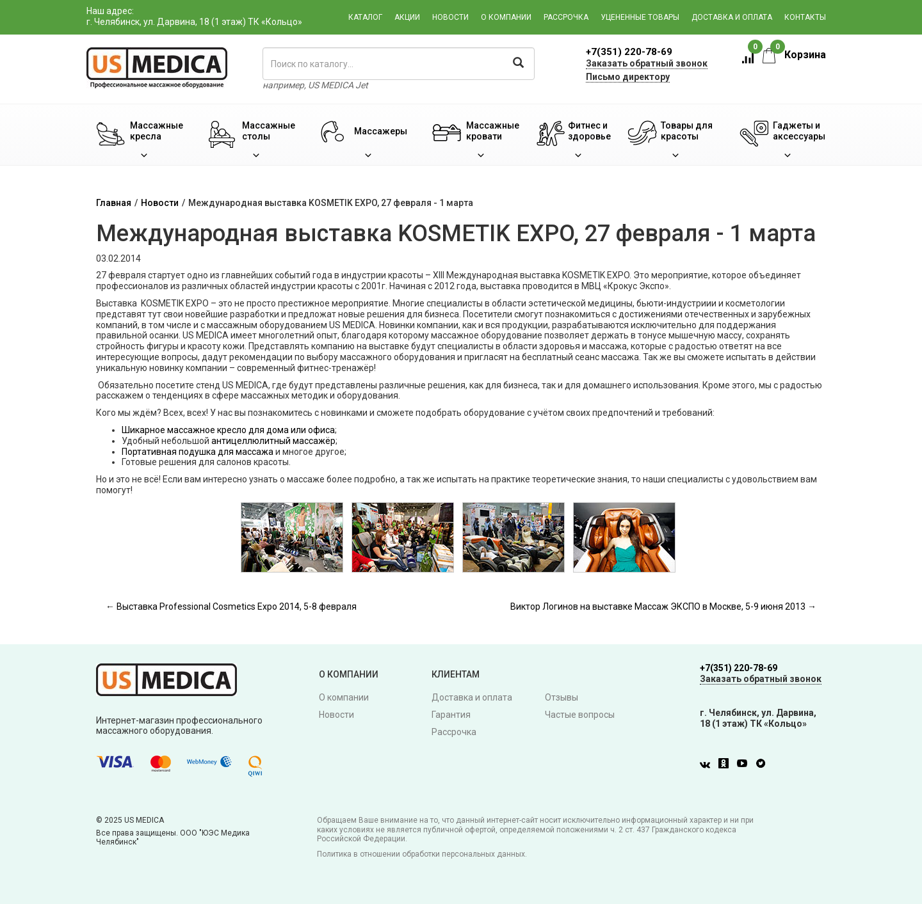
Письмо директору (628, 77)
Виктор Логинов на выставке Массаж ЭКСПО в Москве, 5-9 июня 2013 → (663, 606)
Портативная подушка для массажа (197, 452)
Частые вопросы (580, 715)
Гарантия (451, 715)
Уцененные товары (640, 17)
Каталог (365, 17)
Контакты (805, 17)
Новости (450, 17)
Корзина (794, 55)
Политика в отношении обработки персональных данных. (422, 854)
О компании (506, 17)
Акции (407, 17)
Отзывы (561, 697)
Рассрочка (566, 17)
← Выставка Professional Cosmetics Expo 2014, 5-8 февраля (231, 606)
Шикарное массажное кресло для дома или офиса (228, 430)
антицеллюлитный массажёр (273, 441)
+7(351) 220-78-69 (629, 52)
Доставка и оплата (731, 17)
